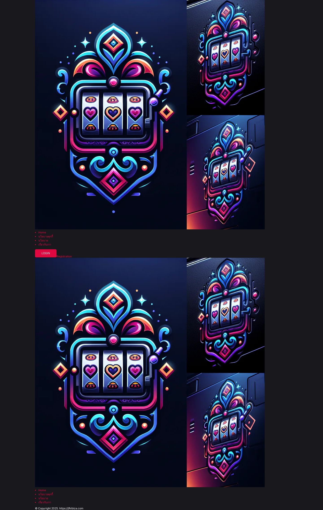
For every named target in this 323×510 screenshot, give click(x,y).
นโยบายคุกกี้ (45, 236)
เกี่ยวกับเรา (44, 244)
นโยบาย (43, 240)
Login (45, 253)
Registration (64, 256)
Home (42, 232)
